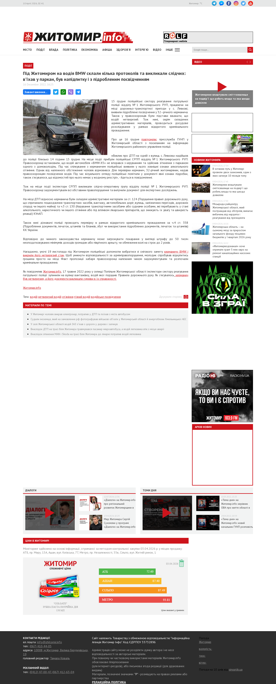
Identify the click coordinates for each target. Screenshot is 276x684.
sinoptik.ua (235, 669)
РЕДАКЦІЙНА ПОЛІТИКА (109, 682)
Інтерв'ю (142, 50)
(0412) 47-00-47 (40, 672)
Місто (27, 50)
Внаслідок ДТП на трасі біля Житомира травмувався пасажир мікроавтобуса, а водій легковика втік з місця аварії (97, 329)
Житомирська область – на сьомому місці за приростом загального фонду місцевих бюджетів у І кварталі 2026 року (232, 232)
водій (33, 297)
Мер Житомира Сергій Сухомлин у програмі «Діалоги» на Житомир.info (120, 522)
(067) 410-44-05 (41, 646)
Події (40, 50)
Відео (198, 62)
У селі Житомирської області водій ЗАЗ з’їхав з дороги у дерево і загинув (74, 324)
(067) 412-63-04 (63, 672)
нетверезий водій (49, 297)
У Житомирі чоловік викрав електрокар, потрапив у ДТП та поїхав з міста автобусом (80, 314)
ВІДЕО (157, 50)
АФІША (107, 50)
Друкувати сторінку (170, 296)
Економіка (89, 50)
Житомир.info (52, 271)
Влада (53, 50)
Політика (70, 50)
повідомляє (149, 139)
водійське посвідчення (106, 297)
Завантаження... (36, 92)
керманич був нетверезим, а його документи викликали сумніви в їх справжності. (105, 277)
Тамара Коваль (60, 658)
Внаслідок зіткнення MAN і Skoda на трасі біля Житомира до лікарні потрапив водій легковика (86, 334)
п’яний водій (82, 297)
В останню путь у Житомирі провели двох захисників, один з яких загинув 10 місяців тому (232, 172)
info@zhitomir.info (49, 642)
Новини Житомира (207, 160)
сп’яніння (67, 297)
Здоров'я (123, 50)
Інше (169, 50)
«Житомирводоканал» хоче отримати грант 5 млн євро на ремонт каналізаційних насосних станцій (231, 251)
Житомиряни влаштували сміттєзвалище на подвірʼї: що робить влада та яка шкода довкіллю (230, 190)
